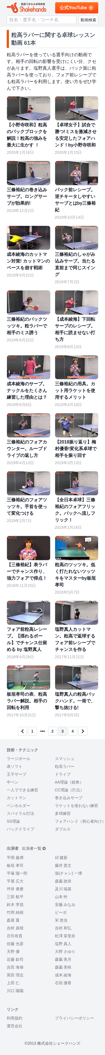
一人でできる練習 (22, 790)
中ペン (12, 782)
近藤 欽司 (15, 959)
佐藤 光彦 (15, 943)
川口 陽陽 (15, 990)
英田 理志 (15, 975)
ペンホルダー (18, 805)
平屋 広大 (15, 881)
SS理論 (13, 821)
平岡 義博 (15, 857)
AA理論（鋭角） (69, 782)
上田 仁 (13, 983)
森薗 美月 (63, 959)
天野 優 (13, 951)
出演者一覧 (34, 848)
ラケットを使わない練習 (76, 805)
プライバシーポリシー (74, 1018)
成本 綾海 (63, 975)
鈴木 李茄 (15, 904)
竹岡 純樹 (15, 912)
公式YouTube (77, 7)
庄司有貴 (14, 936)
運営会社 (14, 1026)
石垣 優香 (63, 983)
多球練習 (63, 813)
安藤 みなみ (65, 904)
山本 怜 (61, 896)
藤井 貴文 (63, 865)
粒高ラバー (64, 766)
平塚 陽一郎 (17, 873)
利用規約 (14, 1018)
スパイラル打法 (20, 813)
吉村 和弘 (63, 928)
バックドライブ (20, 829)
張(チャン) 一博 (68, 873)
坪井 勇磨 (15, 889)
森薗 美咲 (63, 967)
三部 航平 (15, 896)
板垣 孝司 (15, 865)
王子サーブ (16, 774)
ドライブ (63, 774)
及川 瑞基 (63, 889)
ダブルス (63, 829)
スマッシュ (64, 758)
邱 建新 (61, 857)
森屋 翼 (13, 920)
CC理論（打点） (69, 790)
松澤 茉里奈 (65, 936)
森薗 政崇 (63, 881)
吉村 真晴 (15, 928)
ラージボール (18, 758)
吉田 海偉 (15, 967)
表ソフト (14, 766)
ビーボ (61, 912)
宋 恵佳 (61, 920)
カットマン (16, 798)
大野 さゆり (65, 951)
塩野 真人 (63, 943)
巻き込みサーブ (68, 798)
